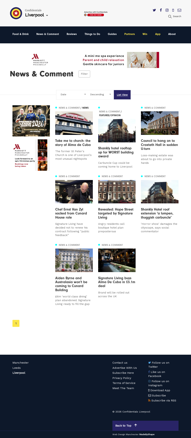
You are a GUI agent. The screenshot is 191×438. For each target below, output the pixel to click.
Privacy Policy (121, 378)
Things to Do (92, 34)
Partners (129, 34)
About (172, 34)
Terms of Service (123, 383)
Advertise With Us (124, 367)
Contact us (119, 362)
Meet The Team (123, 388)
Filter (84, 73)
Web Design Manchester (125, 434)
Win (145, 34)
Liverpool (18, 372)
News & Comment (47, 34)
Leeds (16, 367)
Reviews (72, 34)
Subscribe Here (123, 372)
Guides (112, 34)
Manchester (20, 362)
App (158, 34)
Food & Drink (20, 34)
